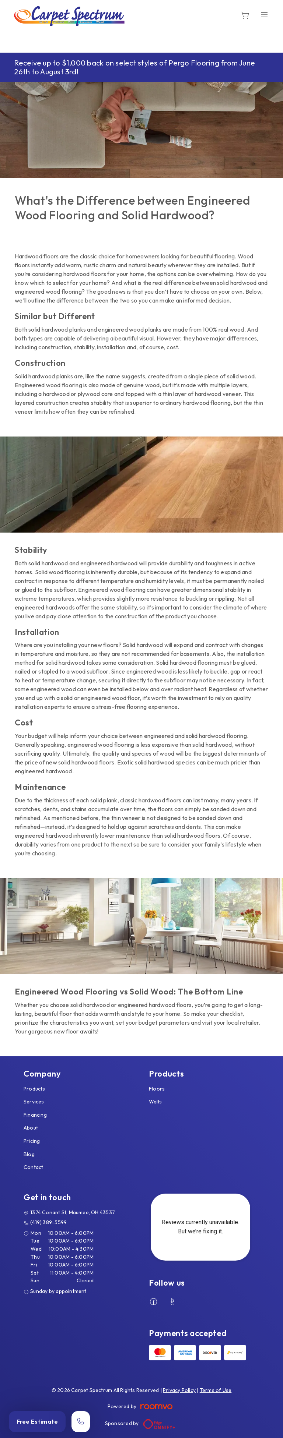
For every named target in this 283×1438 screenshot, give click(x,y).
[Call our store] (80, 1421)
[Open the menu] (264, 15)
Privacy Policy (179, 1390)
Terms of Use (216, 1390)
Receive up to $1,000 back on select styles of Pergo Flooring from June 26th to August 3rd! (134, 67)
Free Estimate (37, 1421)
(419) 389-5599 (48, 1222)
